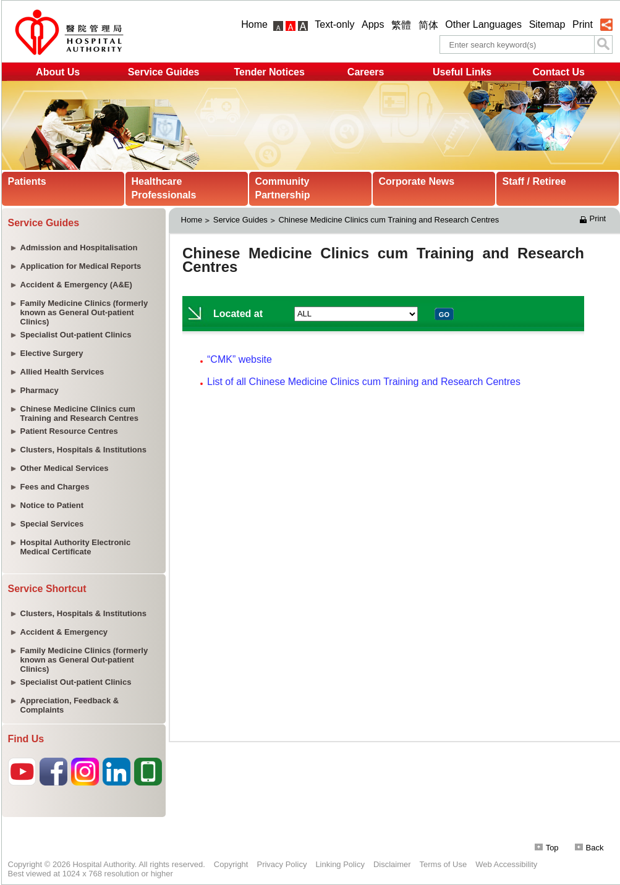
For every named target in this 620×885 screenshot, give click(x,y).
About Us (58, 72)
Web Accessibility (506, 864)
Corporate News (417, 181)
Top (547, 847)
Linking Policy (340, 864)
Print (582, 24)
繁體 (401, 25)
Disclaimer (392, 864)
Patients (27, 181)
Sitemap (547, 24)
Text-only (334, 24)
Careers (365, 72)
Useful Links (462, 72)
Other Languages (483, 24)
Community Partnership (282, 188)
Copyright (231, 864)
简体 (428, 25)
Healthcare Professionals (164, 188)
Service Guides (164, 72)
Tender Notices (269, 72)
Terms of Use (443, 864)
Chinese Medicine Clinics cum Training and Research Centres (388, 219)
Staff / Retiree (534, 181)
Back (589, 847)
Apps (373, 24)
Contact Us (558, 72)
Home (254, 24)
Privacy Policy (282, 864)
